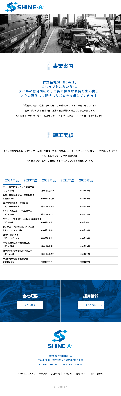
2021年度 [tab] (67, 180)
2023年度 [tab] (30, 180)
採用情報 (55, 373)
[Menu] (111, 7)
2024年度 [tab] (12, 180)
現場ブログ (81, 373)
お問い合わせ (96, 373)
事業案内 (43, 373)
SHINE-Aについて (26, 373)
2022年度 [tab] (49, 180)
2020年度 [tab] (86, 180)
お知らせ (68, 373)
